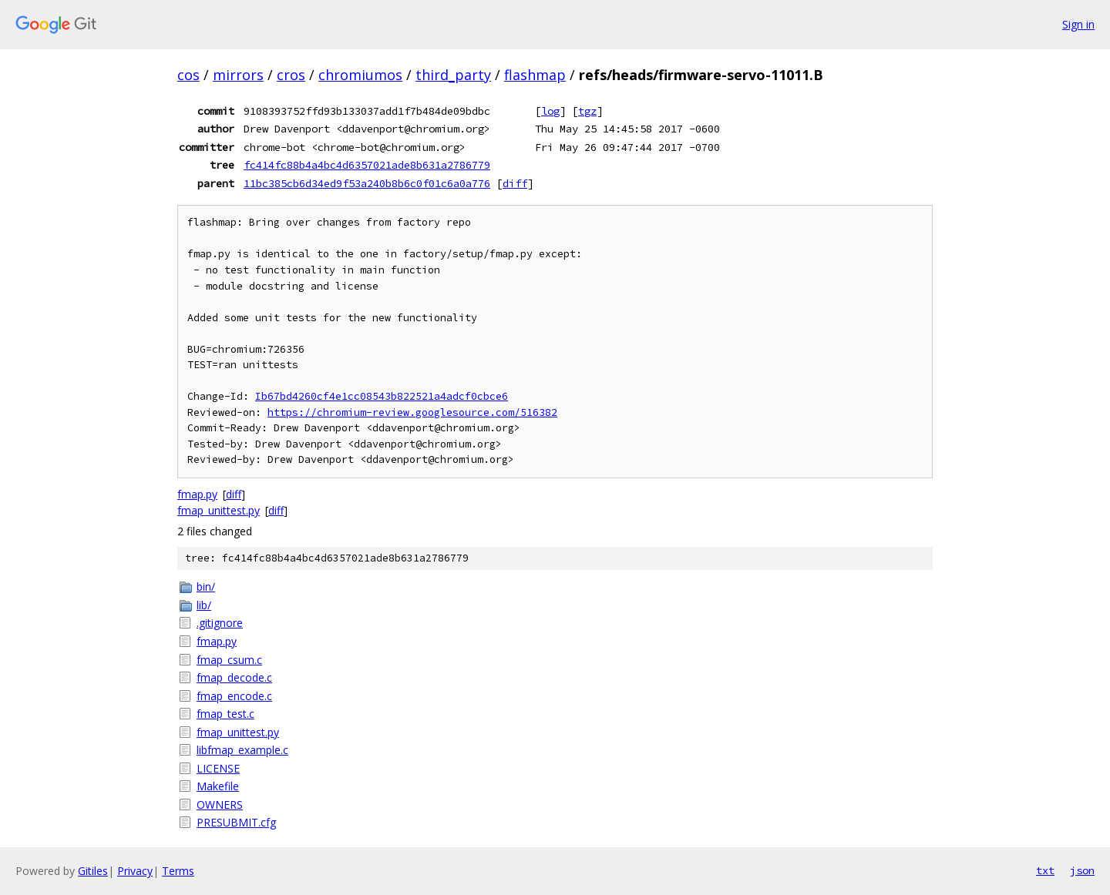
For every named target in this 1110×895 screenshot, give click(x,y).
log (550, 111)
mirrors (238, 74)
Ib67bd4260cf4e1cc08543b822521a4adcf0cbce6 (381, 396)
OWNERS (220, 804)
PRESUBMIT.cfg (236, 822)
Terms (178, 870)
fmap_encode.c (234, 696)
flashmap (535, 74)
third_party (453, 74)
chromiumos (360, 74)
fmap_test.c (225, 713)
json (1082, 870)
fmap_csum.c (229, 659)
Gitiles (93, 870)
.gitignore (220, 622)
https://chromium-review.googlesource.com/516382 (412, 412)
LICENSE (218, 768)
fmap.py (197, 494)
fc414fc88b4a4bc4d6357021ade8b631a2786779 (367, 165)
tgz (587, 111)
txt (1045, 870)
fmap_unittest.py (218, 510)
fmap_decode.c (234, 677)
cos (188, 74)
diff (515, 183)
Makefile (218, 786)
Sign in (1078, 24)
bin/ (206, 586)
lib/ (204, 605)
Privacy (135, 870)
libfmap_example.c (242, 749)
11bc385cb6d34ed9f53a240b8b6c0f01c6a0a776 (367, 183)
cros (291, 74)
